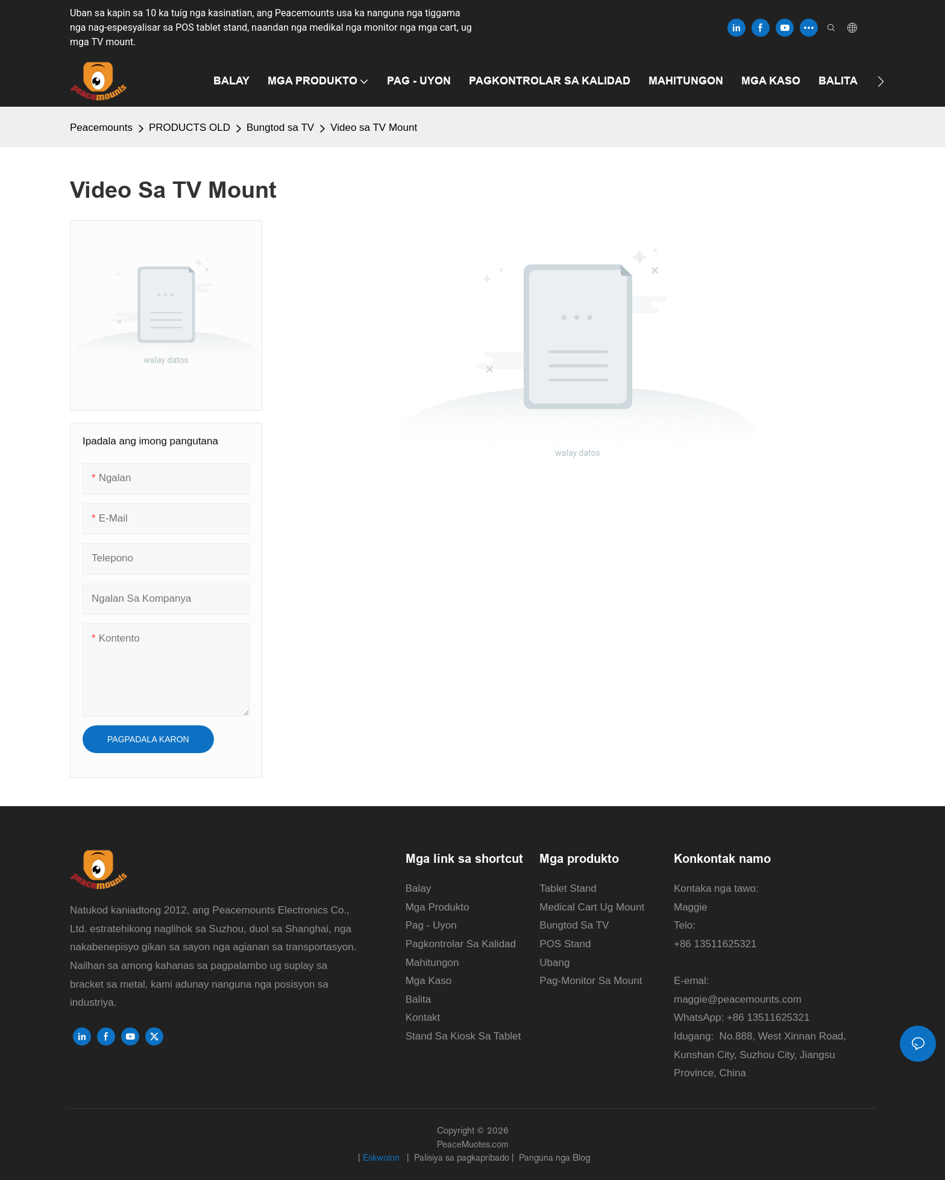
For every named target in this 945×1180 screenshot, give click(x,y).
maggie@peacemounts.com (738, 999)
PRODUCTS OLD (189, 127)
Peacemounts (101, 127)
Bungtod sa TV (280, 127)
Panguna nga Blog (553, 1157)
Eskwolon (382, 1157)
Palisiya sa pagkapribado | (464, 1157)
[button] (881, 81)
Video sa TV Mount (373, 127)
